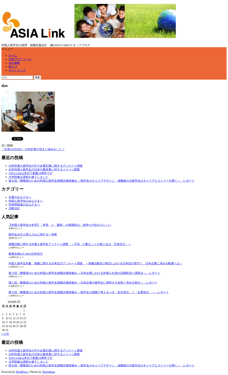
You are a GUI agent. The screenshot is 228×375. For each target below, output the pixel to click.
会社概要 (14, 62)
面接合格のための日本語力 (26, 253)
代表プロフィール (20, 59)
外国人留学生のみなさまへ (26, 200)
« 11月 (5, 333)
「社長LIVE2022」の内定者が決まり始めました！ (33, 149)
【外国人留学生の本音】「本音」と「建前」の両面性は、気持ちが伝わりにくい (60, 224)
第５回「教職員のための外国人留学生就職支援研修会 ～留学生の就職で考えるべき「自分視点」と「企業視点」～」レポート (89, 292)
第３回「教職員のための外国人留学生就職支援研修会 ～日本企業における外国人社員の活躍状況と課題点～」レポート (84, 273)
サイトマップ (17, 70)
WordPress (22, 371)
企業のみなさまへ (20, 197)
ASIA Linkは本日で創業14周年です (31, 173)
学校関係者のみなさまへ (24, 204)
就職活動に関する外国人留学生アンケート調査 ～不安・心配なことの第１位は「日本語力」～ (70, 244)
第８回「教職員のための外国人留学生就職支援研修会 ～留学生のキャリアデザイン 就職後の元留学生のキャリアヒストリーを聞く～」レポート (102, 180)
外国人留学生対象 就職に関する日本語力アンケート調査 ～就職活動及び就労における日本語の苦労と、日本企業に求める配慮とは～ (95, 263)
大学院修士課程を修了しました (28, 177)
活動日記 (14, 208)
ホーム (13, 55)
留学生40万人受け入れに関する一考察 (33, 234)
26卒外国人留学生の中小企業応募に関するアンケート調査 (46, 165)
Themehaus (48, 371)
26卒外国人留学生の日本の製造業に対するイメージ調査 (44, 169)
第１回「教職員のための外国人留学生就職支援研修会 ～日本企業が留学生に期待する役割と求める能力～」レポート (83, 282)
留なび (13, 66)
